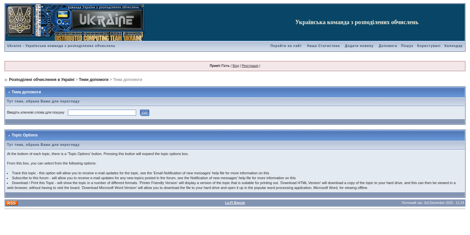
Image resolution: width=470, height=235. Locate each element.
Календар (454, 46)
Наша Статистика (323, 46)
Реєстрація (250, 66)
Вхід (236, 66)
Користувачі (429, 46)
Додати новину (359, 46)
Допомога (388, 46)
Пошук (407, 46)
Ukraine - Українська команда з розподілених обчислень (61, 46)
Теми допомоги (94, 79)
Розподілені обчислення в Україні (41, 79)
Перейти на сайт (286, 46)
